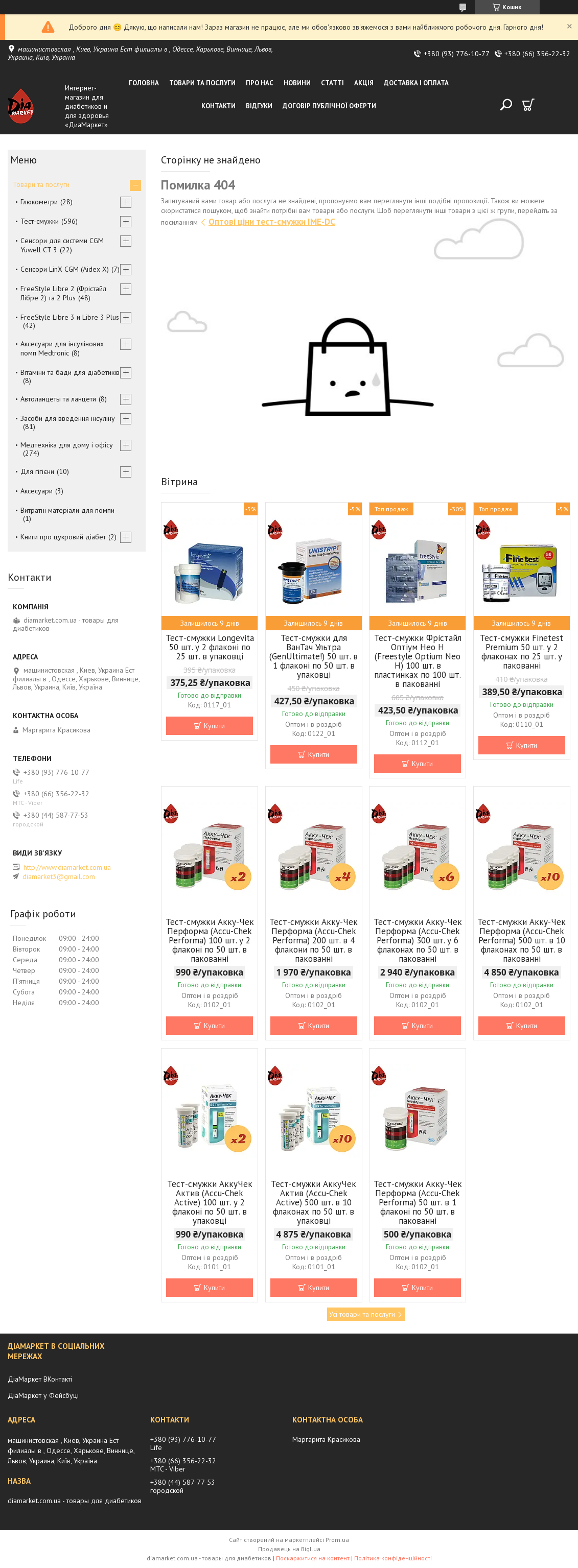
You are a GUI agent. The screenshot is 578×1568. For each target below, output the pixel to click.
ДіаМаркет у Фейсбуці (43, 1395)
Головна (144, 83)
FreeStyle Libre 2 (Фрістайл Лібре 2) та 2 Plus (63, 293)
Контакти (218, 106)
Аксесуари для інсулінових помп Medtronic (62, 348)
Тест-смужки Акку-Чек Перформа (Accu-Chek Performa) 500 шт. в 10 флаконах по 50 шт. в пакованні (521, 940)
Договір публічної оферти (329, 106)
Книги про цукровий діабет (63, 536)
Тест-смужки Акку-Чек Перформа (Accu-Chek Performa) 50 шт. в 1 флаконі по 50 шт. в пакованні (418, 1202)
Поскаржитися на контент (313, 1558)
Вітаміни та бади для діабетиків (70, 372)
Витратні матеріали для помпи (67, 510)
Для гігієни (37, 471)
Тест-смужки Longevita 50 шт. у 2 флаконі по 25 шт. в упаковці (210, 647)
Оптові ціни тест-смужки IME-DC (272, 221)
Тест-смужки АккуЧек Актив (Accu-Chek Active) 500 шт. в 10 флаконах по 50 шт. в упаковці (313, 1202)
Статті (332, 83)
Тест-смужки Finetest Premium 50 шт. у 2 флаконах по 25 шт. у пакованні (521, 651)
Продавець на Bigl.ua (289, 1549)
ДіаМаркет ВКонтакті (40, 1379)
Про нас (259, 83)
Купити (214, 725)
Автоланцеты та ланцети (58, 398)
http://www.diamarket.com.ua (67, 867)
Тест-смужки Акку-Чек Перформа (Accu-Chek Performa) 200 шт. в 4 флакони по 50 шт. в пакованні (313, 940)
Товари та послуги (202, 83)
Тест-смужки (39, 221)
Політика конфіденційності (393, 1558)
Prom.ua (337, 1539)
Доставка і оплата (416, 83)
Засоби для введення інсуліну (67, 418)
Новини (297, 83)
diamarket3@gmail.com (58, 876)
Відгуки (259, 106)
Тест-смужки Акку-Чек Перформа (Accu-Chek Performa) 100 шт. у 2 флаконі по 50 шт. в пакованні (210, 940)
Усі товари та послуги (362, 1314)
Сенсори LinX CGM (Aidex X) (64, 269)
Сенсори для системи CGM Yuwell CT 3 (62, 245)
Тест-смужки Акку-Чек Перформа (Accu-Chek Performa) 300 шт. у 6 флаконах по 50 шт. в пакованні (418, 940)
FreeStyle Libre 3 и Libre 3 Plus (69, 317)
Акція (364, 83)
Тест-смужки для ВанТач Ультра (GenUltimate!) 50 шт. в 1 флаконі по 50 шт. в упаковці (313, 656)
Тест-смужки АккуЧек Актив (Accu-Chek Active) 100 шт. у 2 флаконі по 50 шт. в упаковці (209, 1202)
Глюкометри (39, 201)
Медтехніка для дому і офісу (66, 444)
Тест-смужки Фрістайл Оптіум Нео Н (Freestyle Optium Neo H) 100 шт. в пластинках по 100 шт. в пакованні (417, 660)
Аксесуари (36, 490)
